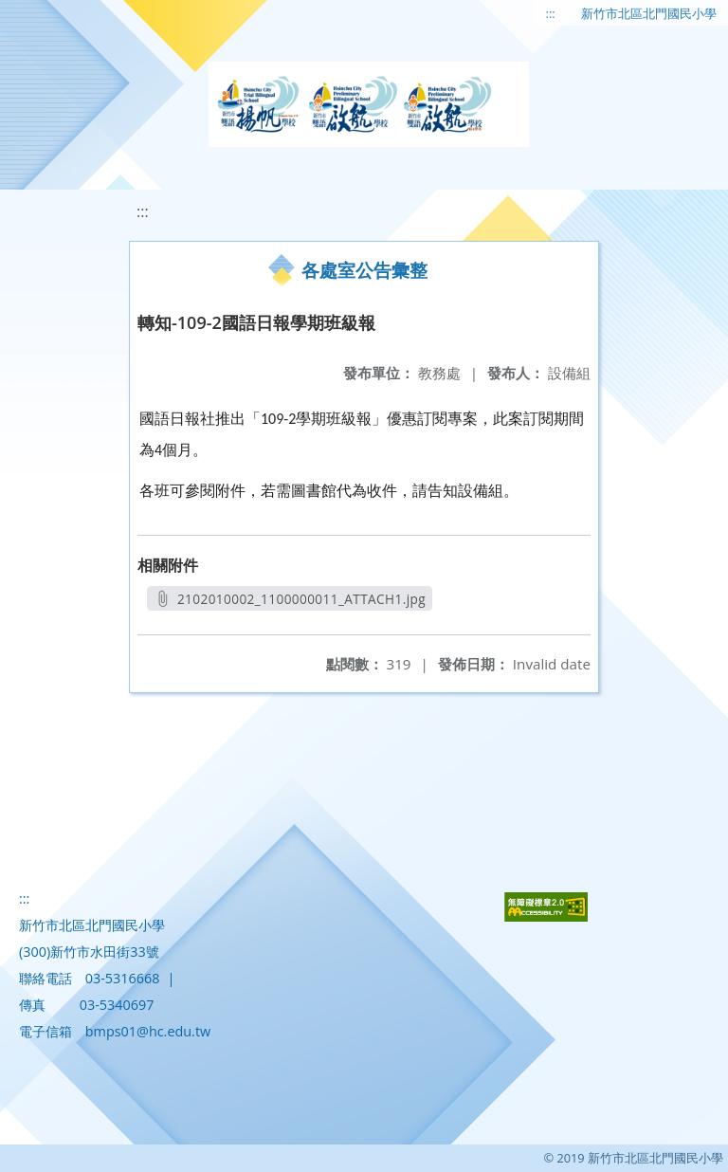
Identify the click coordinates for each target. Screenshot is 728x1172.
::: (550, 13)
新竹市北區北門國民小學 (649, 13)
